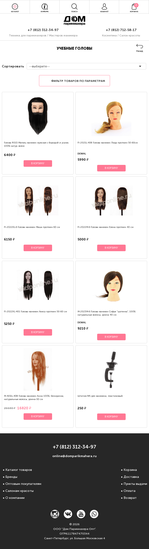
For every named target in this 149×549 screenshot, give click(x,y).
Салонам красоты (19, 491)
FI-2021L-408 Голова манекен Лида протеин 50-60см (108, 142)
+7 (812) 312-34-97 (43, 30)
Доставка (131, 477)
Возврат (130, 498)
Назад (139, 51)
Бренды (11, 477)
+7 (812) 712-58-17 (121, 30)
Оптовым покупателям (23, 484)
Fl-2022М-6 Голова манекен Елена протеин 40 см (105, 227)
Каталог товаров (18, 470)
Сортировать (12, 66)
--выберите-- (39, 66)
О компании (15, 498)
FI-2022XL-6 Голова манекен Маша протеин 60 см (32, 227)
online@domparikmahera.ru (74, 456)
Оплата (129, 491)
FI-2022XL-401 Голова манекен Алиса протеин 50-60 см (35, 311)
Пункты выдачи (135, 484)
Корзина (130, 470)
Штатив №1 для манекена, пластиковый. (100, 396)
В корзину (37, 163)
